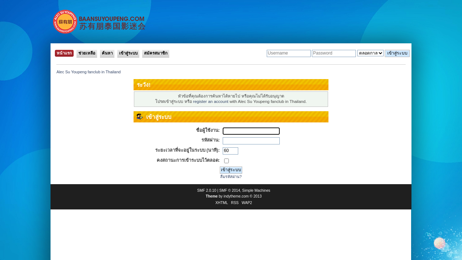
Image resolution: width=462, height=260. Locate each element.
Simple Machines (256, 190)
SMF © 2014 (229, 190)
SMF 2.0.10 (206, 190)
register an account (210, 101)
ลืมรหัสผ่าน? (230, 176)
